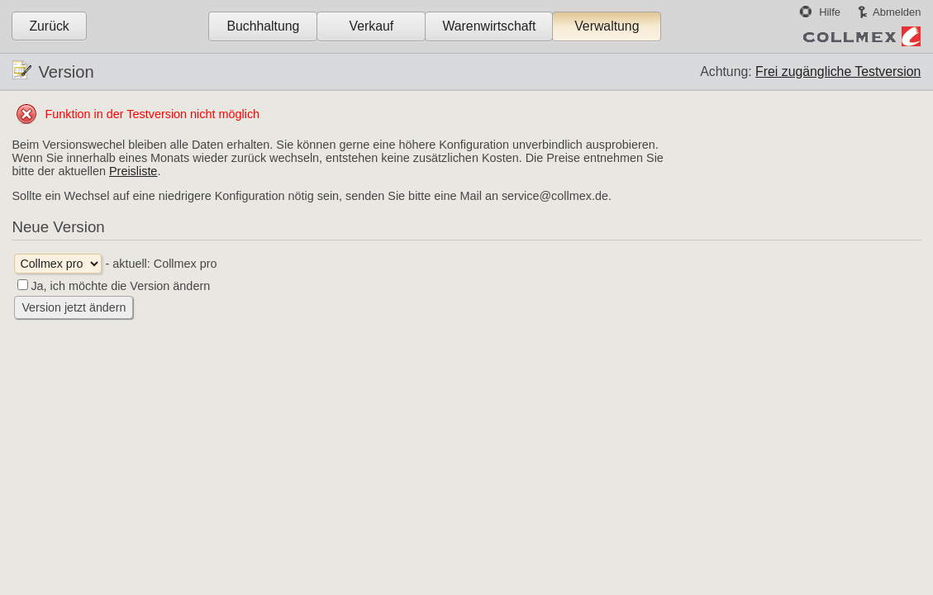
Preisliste (133, 171)
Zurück (49, 26)
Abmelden (897, 12)
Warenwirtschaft (489, 26)
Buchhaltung (262, 26)
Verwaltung (606, 26)
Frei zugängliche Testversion (838, 71)
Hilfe (829, 12)
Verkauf (372, 26)
